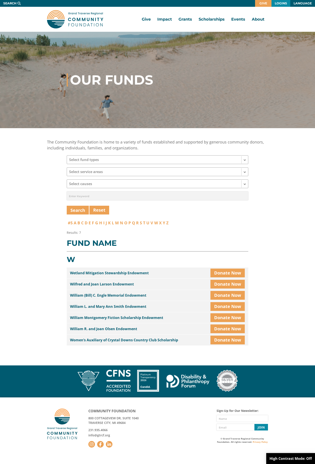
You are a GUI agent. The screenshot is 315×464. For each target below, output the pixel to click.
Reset (99, 210)
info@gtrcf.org (99, 435)
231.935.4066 (98, 430)
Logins (281, 3)
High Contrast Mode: (291, 458)
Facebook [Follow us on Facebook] (100, 444)
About (258, 19)
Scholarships (212, 19)
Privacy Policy (260, 441)
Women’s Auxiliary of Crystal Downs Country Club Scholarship (124, 340)
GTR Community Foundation (75, 19)
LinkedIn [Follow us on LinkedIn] (109, 444)
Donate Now (227, 273)
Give (263, 3)
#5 (70, 222)
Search (9, 3)
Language (303, 3)
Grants (185, 19)
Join (261, 427)
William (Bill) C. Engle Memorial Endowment (108, 295)
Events (238, 19)
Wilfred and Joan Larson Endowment (102, 284)
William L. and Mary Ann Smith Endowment (108, 306)
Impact (164, 19)
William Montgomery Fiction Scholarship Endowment (116, 317)
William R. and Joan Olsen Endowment (103, 328)
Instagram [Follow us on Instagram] (91, 444)
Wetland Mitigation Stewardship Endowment (109, 273)
